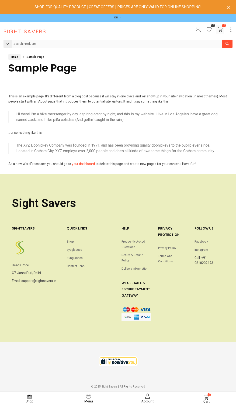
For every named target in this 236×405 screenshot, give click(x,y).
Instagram (201, 249)
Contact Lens (75, 266)
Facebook (201, 241)
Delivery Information (134, 268)
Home (14, 56)
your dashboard (83, 164)
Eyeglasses (74, 249)
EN (116, 17)
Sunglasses (75, 258)
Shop (70, 241)
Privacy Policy (167, 248)
